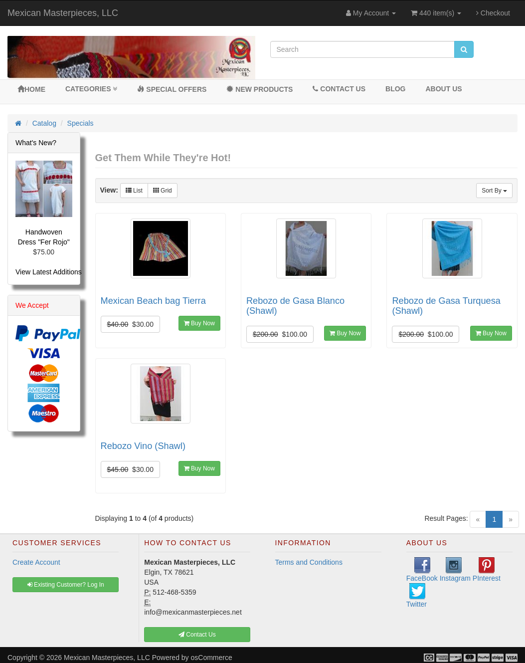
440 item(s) (436, 13)
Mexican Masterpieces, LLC (62, 13)
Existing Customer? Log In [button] (65, 584)
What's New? (35, 143)
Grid (162, 190)
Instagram (455, 569)
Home (31, 89)
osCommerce (211, 658)
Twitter (416, 595)
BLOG (395, 89)
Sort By (494, 190)
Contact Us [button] (197, 634)
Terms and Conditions (309, 562)
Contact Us (339, 89)
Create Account (36, 562)
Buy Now (199, 323)
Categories (91, 89)
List (134, 190)
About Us (443, 89)
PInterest (487, 569)
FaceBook (422, 569)
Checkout (493, 13)
